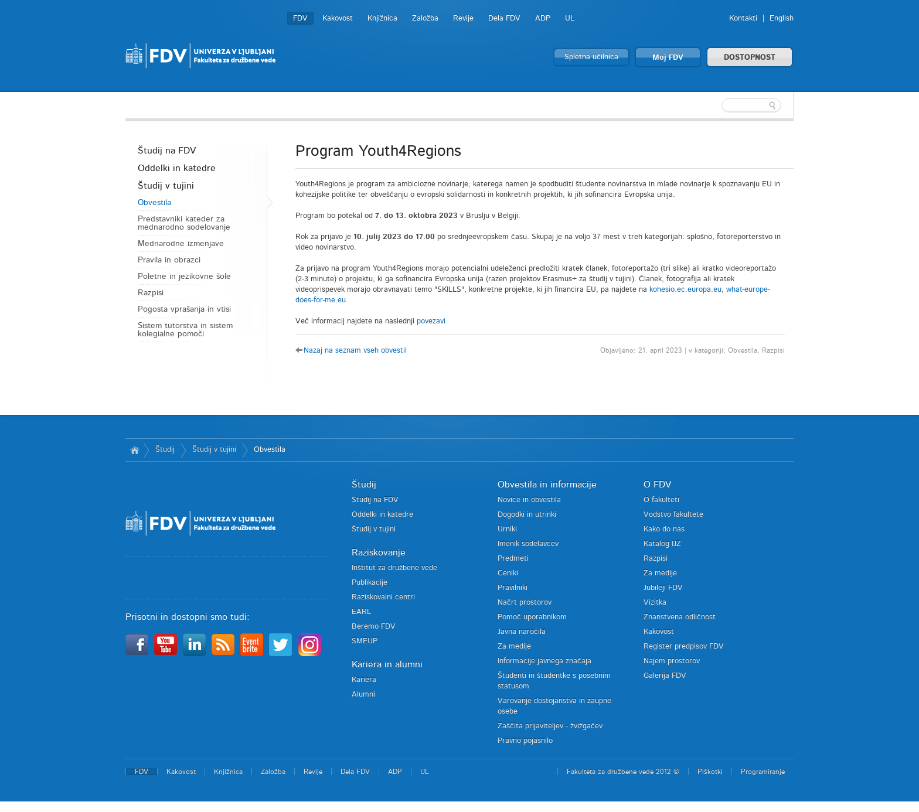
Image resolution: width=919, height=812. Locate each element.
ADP (542, 18)
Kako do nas (664, 529)
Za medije (514, 646)
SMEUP (364, 641)
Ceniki (508, 573)
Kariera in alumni (387, 664)
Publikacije (369, 582)
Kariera (364, 680)
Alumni (363, 694)
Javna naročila (522, 632)
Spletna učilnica (591, 57)
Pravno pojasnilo (525, 741)
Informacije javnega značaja (544, 661)
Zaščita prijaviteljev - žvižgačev (550, 726)
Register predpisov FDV (684, 646)
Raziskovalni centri (383, 597)
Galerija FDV (665, 676)
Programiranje (763, 771)
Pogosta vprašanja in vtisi (184, 309)
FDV (300, 18)
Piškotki (710, 771)
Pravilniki (512, 588)
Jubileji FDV (663, 588)
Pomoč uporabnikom (532, 617)
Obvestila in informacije (547, 484)
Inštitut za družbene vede (394, 568)
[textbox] (717, 105)
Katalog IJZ (662, 544)
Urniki (507, 529)
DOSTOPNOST (749, 58)
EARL (361, 612)
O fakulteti (661, 500)
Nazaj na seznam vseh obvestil (355, 350)
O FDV (657, 484)
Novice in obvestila (529, 500)
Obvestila (154, 203)
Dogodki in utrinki (527, 514)
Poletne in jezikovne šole (184, 276)
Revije (463, 18)
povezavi (431, 321)
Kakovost (337, 18)
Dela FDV (504, 18)
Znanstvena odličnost (680, 617)
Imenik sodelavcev (528, 544)
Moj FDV (667, 58)
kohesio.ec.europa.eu (685, 290)
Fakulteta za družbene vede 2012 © (623, 771)
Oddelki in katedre (177, 168)
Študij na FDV (167, 150)
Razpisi (151, 293)
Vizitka (655, 602)
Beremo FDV (374, 626)
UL (569, 18)
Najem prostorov (672, 661)
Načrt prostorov (525, 602)
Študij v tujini (166, 185)
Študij (165, 449)
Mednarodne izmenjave (181, 244)
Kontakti (743, 18)
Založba (425, 18)
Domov (134, 450)
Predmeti (513, 558)
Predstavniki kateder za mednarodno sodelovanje (184, 223)
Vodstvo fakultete (673, 514)
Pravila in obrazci (169, 260)
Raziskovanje (379, 552)
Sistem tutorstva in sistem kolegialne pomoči (185, 330)
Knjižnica (382, 18)
